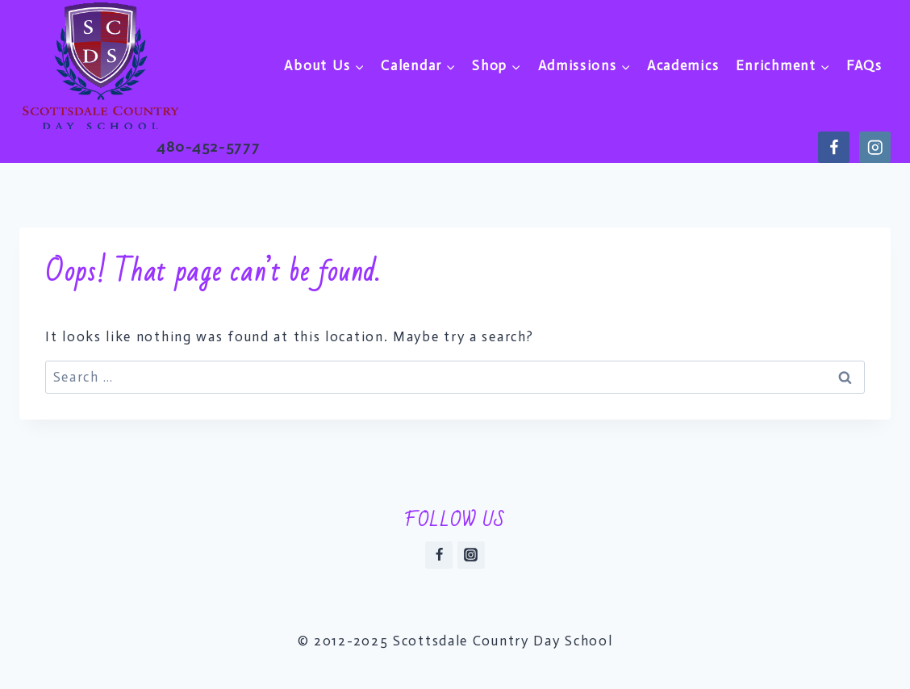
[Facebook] (439, 555)
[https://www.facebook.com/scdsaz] (833, 147)
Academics (683, 65)
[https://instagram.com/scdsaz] (875, 147)
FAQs (864, 65)
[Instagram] (471, 555)
